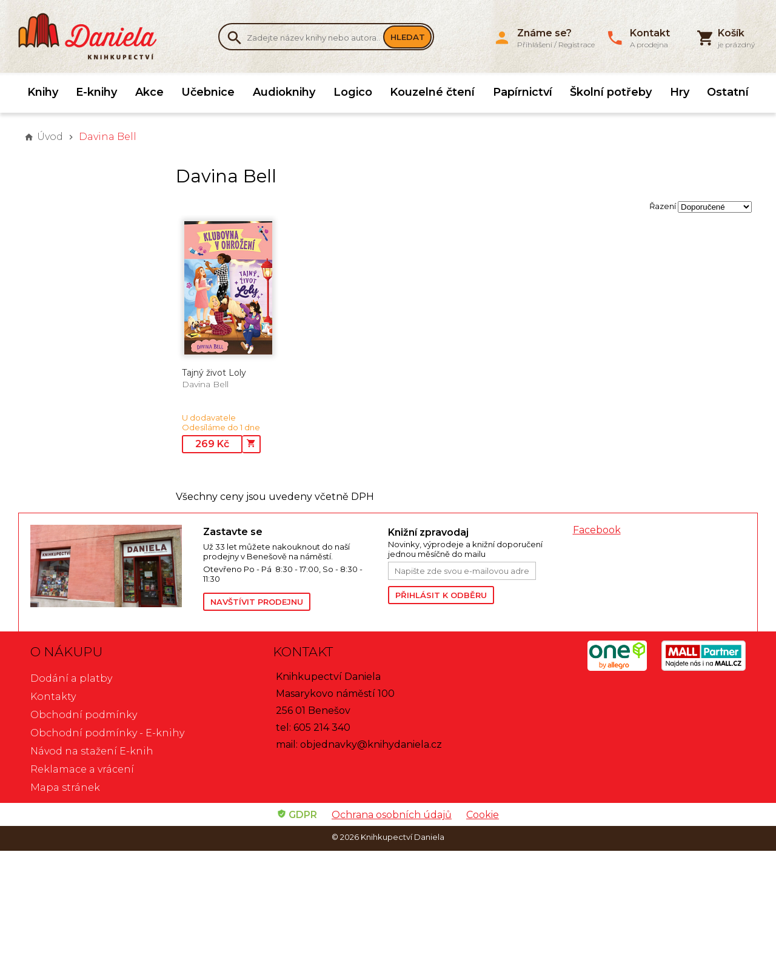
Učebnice (208, 92)
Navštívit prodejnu (256, 602)
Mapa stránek (65, 787)
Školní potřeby (611, 92)
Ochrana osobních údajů (392, 815)
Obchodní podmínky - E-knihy (107, 733)
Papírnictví (522, 92)
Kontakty (53, 696)
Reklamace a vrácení (82, 769)
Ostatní (728, 92)
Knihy (42, 92)
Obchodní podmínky (83, 715)
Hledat (407, 37)
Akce (149, 92)
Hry (679, 92)
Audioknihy (284, 92)
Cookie (482, 815)
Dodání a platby (71, 678)
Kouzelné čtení (432, 92)
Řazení (662, 206)
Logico (352, 92)
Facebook (597, 530)
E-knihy (96, 92)
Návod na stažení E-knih (91, 751)
